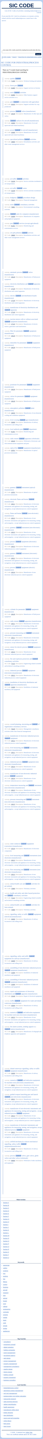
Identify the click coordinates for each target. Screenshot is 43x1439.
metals (5, 1317)
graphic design (8, 1369)
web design (7, 1358)
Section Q (6, 1246)
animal (5, 1298)
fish (4, 1279)
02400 (13, 88)
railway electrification (10, 1404)
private (5, 1326)
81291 (13, 226)
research (5, 1293)
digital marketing (9, 1347)
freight (5, 1301)
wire (4, 1295)
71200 (13, 81)
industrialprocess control (11, 1388)
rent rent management (10, 1393)
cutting (5, 1268)
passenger (6, 1265)
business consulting (10, 1380)
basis (4, 1320)
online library (7, 1421)
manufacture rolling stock (11, 1410)
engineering (6, 1309)
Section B (6, 1205)
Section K (6, 1230)
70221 (13, 200)
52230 (13, 181)
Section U (6, 1257)
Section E (6, 1214)
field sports (7, 1423)
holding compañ (8, 1375)
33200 (13, 687)
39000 (13, 142)
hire (4, 1273)
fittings (5, 1282)
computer (6, 1312)
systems (5, 1271)
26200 (13, 216)
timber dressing (8, 1412)
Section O (6, 1241)
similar (5, 1328)
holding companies (9, 1350)
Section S (6, 1252)
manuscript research (10, 1399)
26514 (13, 572)
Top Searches (21, 1339)
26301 (13, 1031)
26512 (13, 546)
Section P (6, 1244)
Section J (6, 1227)
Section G (6, 1219)
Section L (6, 1233)
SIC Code (21, 5)
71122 (13, 663)
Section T (6, 1255)
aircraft (5, 1290)
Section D (6, 1211)
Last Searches (21, 1385)
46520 (13, 441)
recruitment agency (9, 1355)
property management (10, 1364)
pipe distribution (8, 1415)
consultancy (7, 1342)
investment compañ (9, 1344)
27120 (13, 289)
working (5, 1276)
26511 (13, 504)
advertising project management (13, 1390)
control (5, 1284)
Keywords (21, 1262)
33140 (13, 996)
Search (14, 57)
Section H (6, 1222)
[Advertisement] (21, 34)
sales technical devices (11, 1401)
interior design (8, 1372)
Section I (5, 1224)
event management (9, 1353)
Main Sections (21, 1199)
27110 (13, 324)
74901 (13, 207)
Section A (6, 1203)
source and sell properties (11, 1418)
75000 (13, 888)
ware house (7, 1426)
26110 (13, 848)
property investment (10, 1377)
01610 (13, 104)
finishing (5, 1287)
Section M (6, 1235)
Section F (6, 1216)
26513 (13, 518)
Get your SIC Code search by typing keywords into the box (21, 50)
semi (4, 1304)
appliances (6, 1331)
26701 (13, 450)
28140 (13, 114)
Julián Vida (29, 1432)
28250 (13, 413)
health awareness (9, 1407)
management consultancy (11, 1366)
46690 (13, 1160)
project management (10, 1361)
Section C (6, 1208)
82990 (13, 95)
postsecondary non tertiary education (15, 1396)
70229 (13, 729)
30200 (13, 422)
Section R (6, 1249)
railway (5, 1306)
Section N (6, 1238)
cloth (4, 1323)
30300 (13, 123)
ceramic (5, 1315)
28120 (13, 277)
